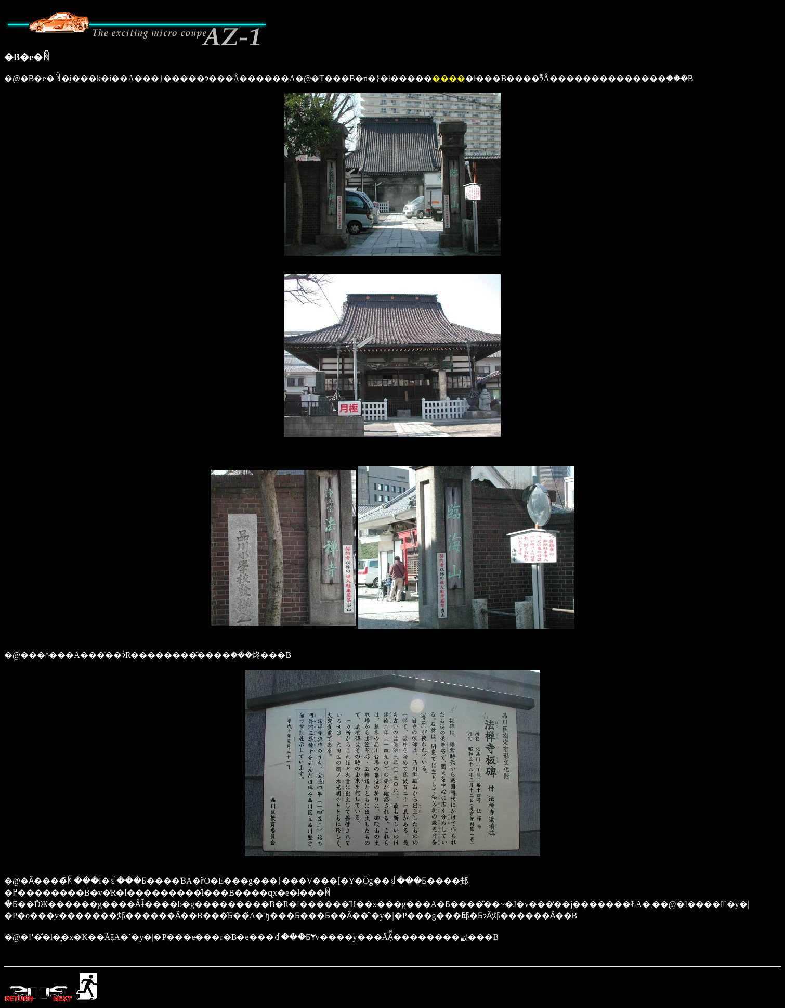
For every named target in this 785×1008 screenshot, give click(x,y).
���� (448, 78)
